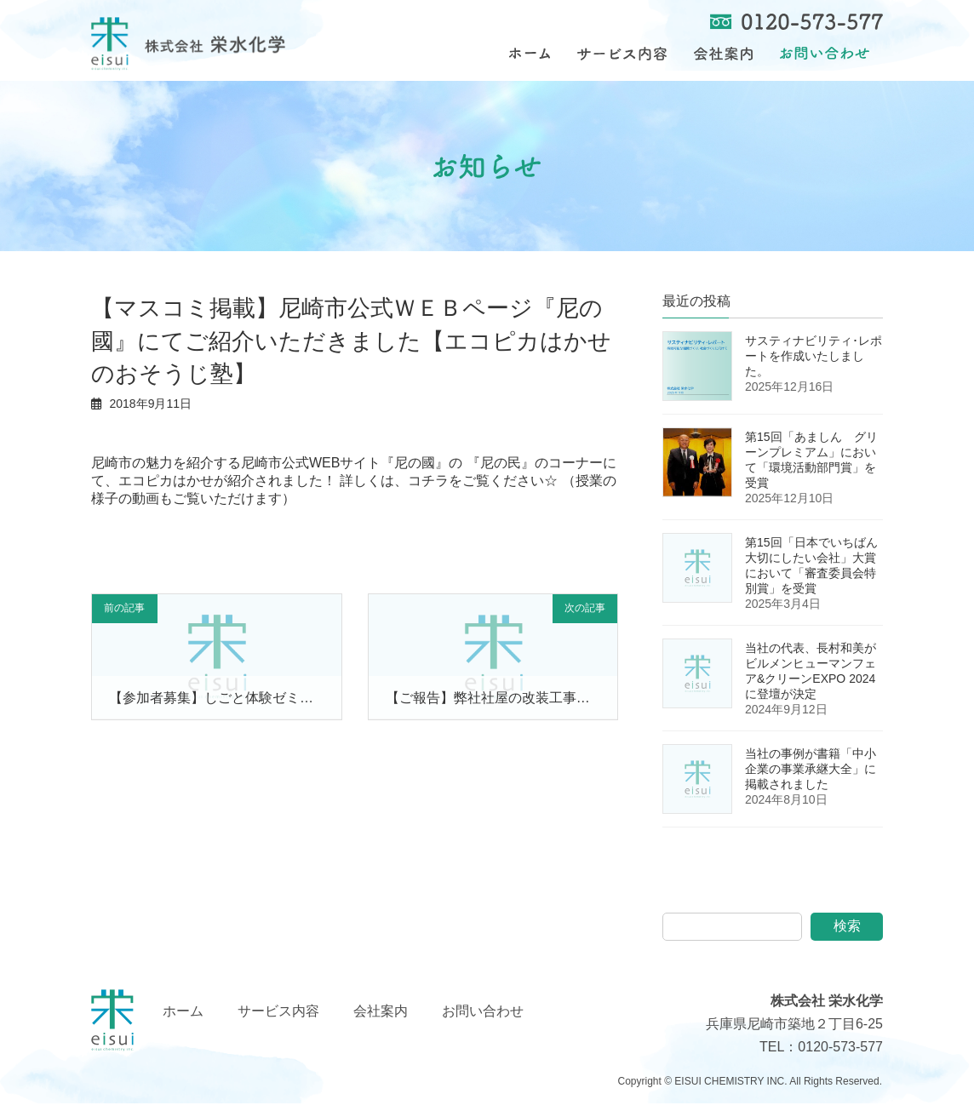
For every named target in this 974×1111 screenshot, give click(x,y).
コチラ (428, 488)
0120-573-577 (840, 1055)
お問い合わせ (483, 1018)
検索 (847, 934)
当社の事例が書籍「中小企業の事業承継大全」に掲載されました (810, 777)
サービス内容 (278, 1018)
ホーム (183, 1018)
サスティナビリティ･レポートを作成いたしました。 (813, 364)
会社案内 (380, 1018)
